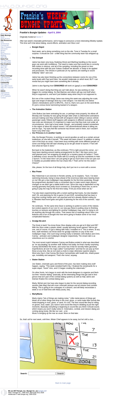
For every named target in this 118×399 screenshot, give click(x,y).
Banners (3, 74)
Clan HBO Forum (6, 86)
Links (2, 89)
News (2, 37)
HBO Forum (5, 84)
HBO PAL (4, 57)
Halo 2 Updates (6, 47)
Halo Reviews (5, 77)
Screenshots (5, 44)
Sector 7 (39, 37)
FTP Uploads (5, 94)
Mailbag (3, 55)
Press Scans (5, 81)
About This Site (6, 34)
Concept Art (5, 45)
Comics (3, 71)
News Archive (5, 39)
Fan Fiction (4, 69)
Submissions (5, 93)
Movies (3, 50)
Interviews (4, 49)
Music (3, 52)
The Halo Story (6, 60)
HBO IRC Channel (7, 87)
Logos (3, 72)
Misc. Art (3, 67)
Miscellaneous (5, 54)
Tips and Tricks (6, 62)
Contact (3, 98)
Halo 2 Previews (6, 79)
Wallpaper (4, 66)
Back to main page (63, 383)
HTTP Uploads (6, 96)
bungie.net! (42, 391)
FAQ (2, 42)
